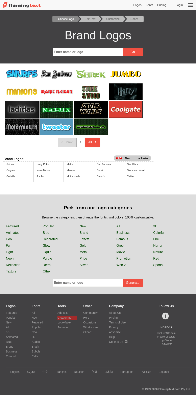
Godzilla (10, 176)
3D (155, 226)
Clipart (87, 332)
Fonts (149, 5)
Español (162, 371)
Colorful (158, 232)
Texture (11, 271)
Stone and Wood (136, 170)
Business (122, 232)
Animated (13, 232)
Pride (83, 258)
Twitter (130, 176)
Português (125, 371)
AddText (62, 312)
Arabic (36, 341)
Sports (158, 265)
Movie (120, 252)
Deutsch (77, 371)
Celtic (35, 356)
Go (132, 52)
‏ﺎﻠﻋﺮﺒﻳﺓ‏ (29, 371)
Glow (46, 245)
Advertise (115, 332)
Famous (122, 239)
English (13, 371)
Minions (71, 170)
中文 (43, 371)
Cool (9, 239)
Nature (158, 252)
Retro (47, 265)
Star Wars (132, 164)
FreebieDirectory (166, 336)
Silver (84, 265)
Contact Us (118, 341)
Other (47, 271)
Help (86, 317)
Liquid (47, 252)
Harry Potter (43, 164)
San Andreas (104, 164)
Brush (35, 346)
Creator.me (64, 317)
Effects (85, 239)
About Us (115, 312)
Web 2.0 (122, 265)
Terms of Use (117, 322)
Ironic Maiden (44, 170)
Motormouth (73, 176)
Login (179, 5)
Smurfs (101, 176)
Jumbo (40, 176)
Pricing (161, 5)
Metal (84, 252)
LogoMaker (64, 322)
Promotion (123, 258)
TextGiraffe (166, 344)
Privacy (113, 327)
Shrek (100, 170)
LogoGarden (166, 340)
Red (156, 258)
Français (59, 371)
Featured (12, 226)
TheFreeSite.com (166, 333)
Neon (10, 258)
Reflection (13, 265)
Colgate (10, 170)
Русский (144, 371)
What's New (90, 327)
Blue (46, 232)
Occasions (89, 322)
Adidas (10, 164)
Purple (47, 258)
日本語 (107, 371)
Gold (83, 245)
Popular (48, 226)
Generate (133, 282)
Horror (157, 245)
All (92, 142)
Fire (156, 239)
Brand (84, 232)
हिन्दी (92, 371)
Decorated (50, 239)
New (83, 226)
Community (90, 312)
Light (9, 252)
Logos (137, 5)
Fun (8, 245)
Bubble (36, 351)
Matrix (70, 164)
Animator (63, 327)
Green (120, 245)
